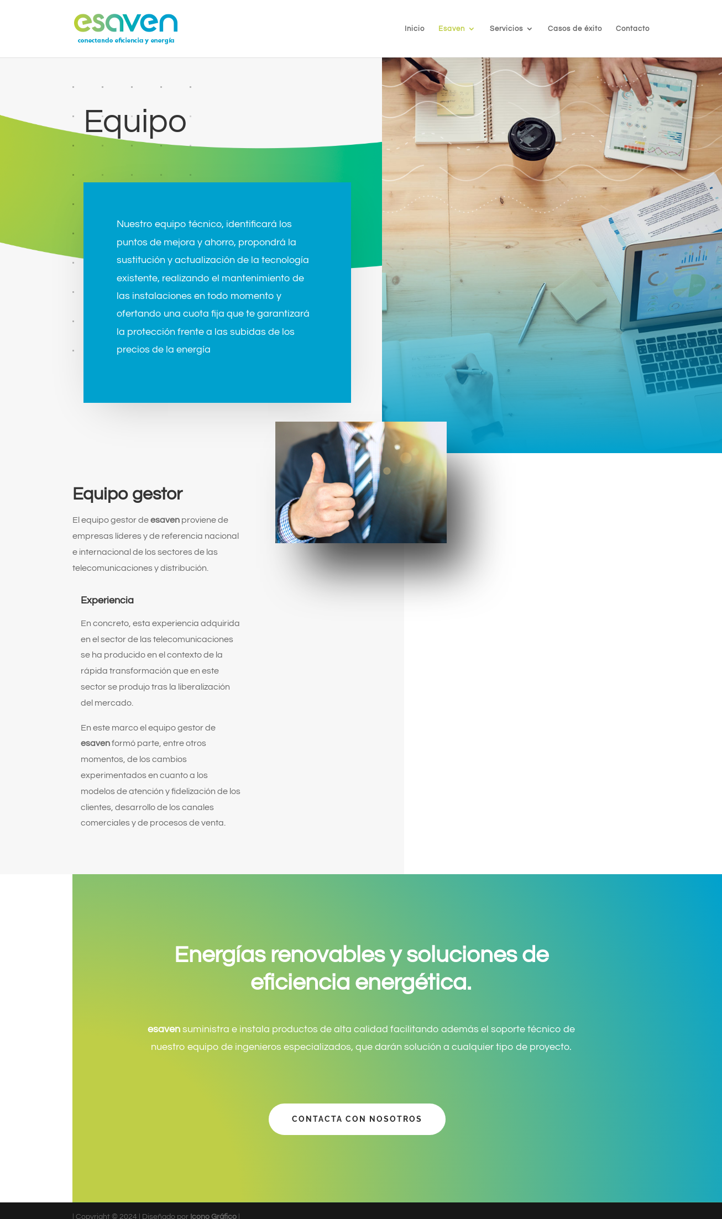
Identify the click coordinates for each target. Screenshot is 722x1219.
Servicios (506, 29)
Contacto (633, 29)
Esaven (451, 29)
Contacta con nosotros (357, 1119)
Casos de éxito (575, 29)
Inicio (415, 29)
